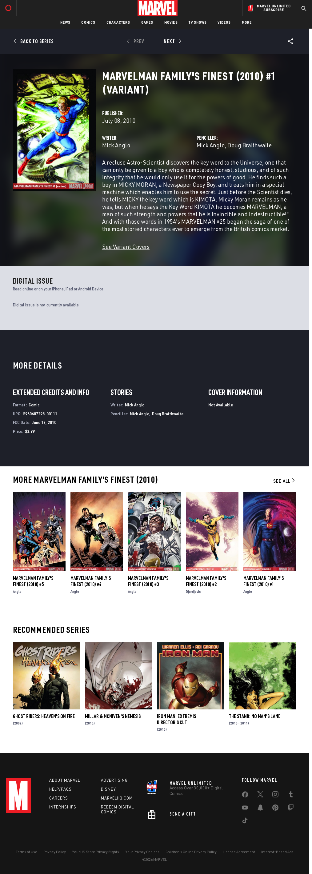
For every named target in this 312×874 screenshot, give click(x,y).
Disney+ (109, 789)
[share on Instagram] (275, 795)
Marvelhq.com (117, 798)
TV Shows (198, 22)
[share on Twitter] (260, 795)
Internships (62, 806)
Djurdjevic (193, 591)
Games (147, 22)
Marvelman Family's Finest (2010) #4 (90, 581)
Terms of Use (26, 851)
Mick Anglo (116, 145)
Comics (88, 22)
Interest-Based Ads (277, 851)
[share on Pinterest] (275, 809)
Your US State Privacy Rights (95, 851)
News (65, 22)
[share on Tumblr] (291, 795)
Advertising (114, 780)
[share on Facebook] (245, 796)
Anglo (17, 591)
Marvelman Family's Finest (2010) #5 (33, 581)
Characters (118, 22)
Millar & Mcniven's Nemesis (113, 716)
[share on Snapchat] (260, 809)
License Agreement (239, 851)
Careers (58, 798)
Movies (171, 22)
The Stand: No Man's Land (255, 716)
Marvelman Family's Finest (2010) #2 (206, 581)
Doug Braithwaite (249, 145)
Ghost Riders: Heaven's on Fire (44, 716)
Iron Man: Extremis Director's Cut (176, 719)
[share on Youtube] (245, 809)
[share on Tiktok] (245, 822)
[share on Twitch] (291, 809)
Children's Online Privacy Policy (191, 851)
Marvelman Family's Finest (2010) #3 (148, 581)
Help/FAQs (60, 789)
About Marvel (64, 780)
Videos (224, 22)
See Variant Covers (126, 246)
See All (284, 481)
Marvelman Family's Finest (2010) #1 (263, 581)
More (247, 22)
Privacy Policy (54, 851)
